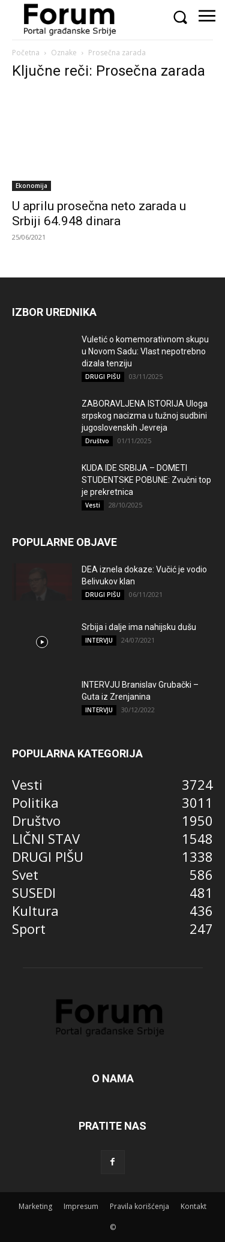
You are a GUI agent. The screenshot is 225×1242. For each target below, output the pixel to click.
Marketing (35, 1206)
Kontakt (193, 1206)
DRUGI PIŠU (103, 376)
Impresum (81, 1206)
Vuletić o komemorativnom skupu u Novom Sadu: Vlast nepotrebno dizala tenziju (145, 351)
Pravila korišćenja (139, 1206)
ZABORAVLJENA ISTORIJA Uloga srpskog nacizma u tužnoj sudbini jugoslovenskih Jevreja (145, 415)
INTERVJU (99, 640)
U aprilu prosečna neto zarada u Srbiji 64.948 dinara (99, 213)
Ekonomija (31, 185)
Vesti (92, 505)
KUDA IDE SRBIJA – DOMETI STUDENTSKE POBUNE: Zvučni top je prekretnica (146, 480)
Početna (26, 52)
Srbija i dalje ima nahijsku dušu (139, 627)
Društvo (97, 441)
